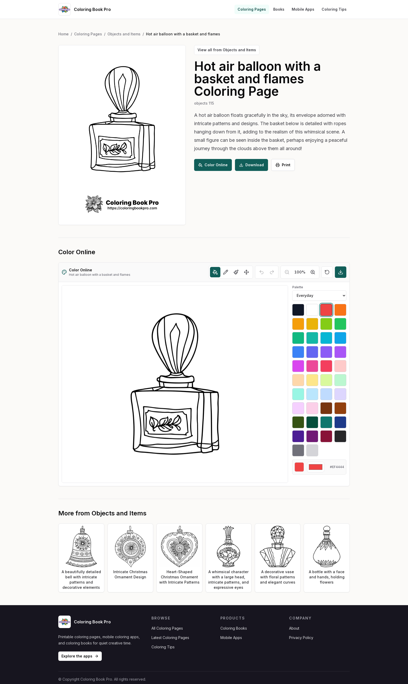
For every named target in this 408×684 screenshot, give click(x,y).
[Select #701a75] (312, 436)
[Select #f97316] (340, 310)
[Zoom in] (313, 272)
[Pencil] (225, 272)
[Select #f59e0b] (298, 324)
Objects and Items (124, 34)
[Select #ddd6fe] (340, 394)
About (294, 628)
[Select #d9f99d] (326, 380)
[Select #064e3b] (312, 422)
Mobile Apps (303, 9)
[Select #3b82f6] (298, 352)
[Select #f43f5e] (326, 366)
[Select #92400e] (340, 408)
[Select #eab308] (312, 324)
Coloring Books (233, 628)
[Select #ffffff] (312, 310)
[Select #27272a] (340, 436)
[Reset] (327, 272)
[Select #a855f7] (340, 352)
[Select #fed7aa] (298, 380)
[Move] (246, 272)
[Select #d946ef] (298, 366)
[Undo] (261, 272)
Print (283, 165)
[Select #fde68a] (312, 380)
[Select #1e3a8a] (340, 422)
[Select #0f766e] (326, 422)
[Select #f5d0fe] (298, 408)
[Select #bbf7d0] (340, 380)
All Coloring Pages (167, 628)
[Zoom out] (287, 272)
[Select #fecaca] (340, 366)
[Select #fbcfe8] (312, 408)
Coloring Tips (334, 9)
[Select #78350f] (326, 408)
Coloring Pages (252, 9)
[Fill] (215, 272)
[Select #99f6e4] (298, 394)
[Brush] (236, 272)
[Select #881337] (326, 436)
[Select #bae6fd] (312, 394)
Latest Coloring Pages (170, 637)
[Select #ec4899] (312, 366)
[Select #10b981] (298, 338)
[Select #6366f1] (312, 352)
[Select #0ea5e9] (340, 338)
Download (251, 165)
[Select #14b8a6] (312, 338)
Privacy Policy (301, 637)
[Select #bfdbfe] (326, 394)
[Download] (340, 272)
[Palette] (319, 295)
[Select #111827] (298, 310)
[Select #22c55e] (340, 324)
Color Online (213, 165)
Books (278, 9)
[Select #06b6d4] (326, 338)
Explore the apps (80, 656)
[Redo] (272, 272)
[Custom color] (315, 467)
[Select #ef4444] (326, 310)
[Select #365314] (298, 422)
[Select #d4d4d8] (312, 450)
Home (63, 34)
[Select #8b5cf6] (326, 352)
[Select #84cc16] (326, 324)
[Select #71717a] (298, 450)
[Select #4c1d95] (298, 436)
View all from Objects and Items (226, 50)
